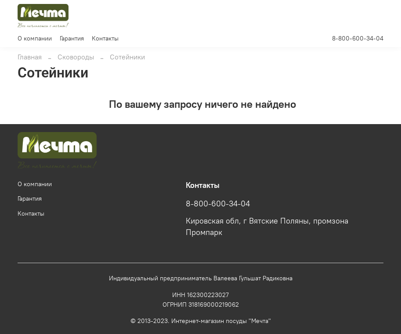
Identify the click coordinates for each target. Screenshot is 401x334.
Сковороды (76, 56)
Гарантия (72, 38)
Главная (30, 56)
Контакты (105, 38)
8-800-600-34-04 (357, 38)
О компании (35, 38)
